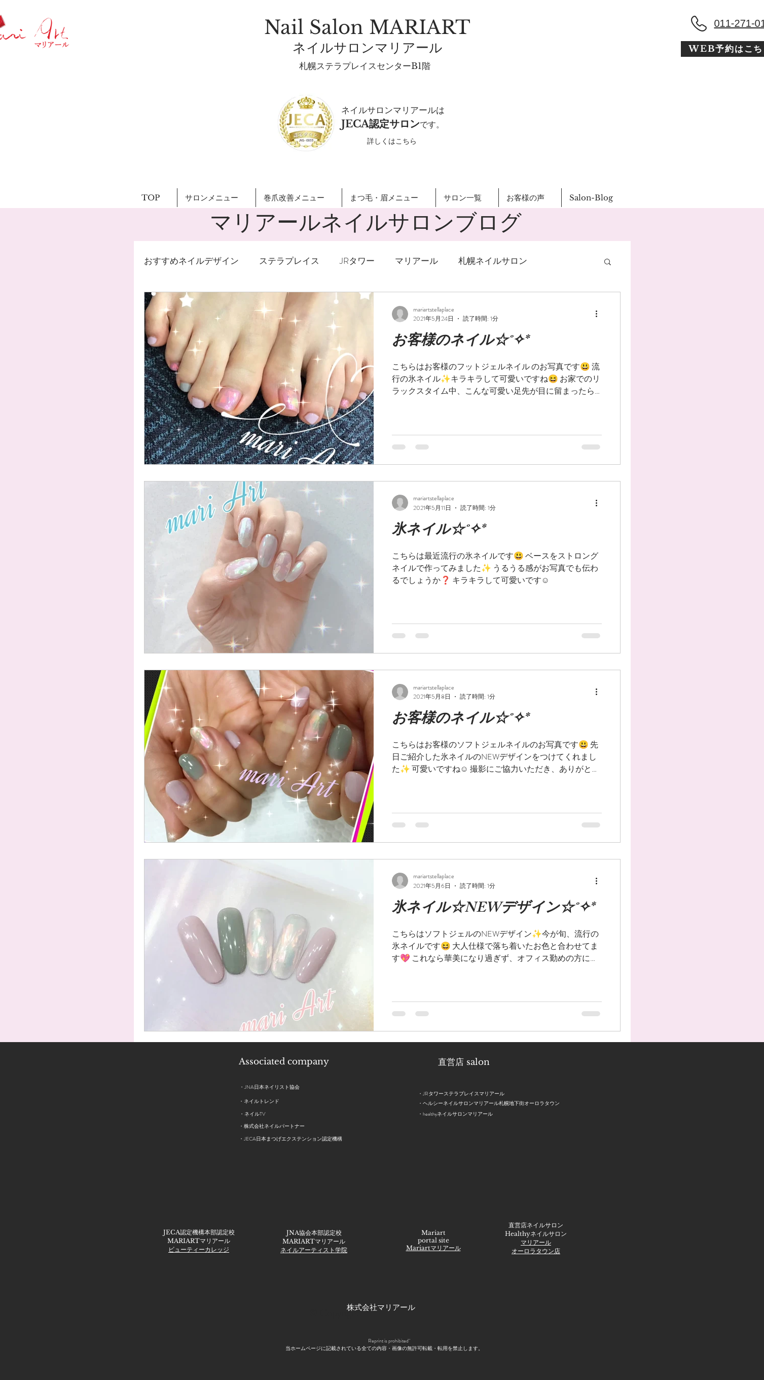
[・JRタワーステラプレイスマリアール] (495, 1093)
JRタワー (357, 261)
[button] (607, 262)
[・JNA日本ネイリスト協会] (293, 1087)
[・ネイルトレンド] (261, 1101)
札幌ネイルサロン (492, 261)
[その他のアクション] (600, 314)
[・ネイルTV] (258, 1114)
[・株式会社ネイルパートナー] (308, 1126)
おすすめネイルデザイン (191, 261)
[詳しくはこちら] (392, 141)
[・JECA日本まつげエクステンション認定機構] (316, 1138)
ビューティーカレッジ (198, 1249)
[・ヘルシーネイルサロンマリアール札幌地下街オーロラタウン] (496, 1103)
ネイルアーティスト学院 (313, 1250)
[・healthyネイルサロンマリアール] (461, 1114)
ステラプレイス (289, 261)
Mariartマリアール (433, 1248)
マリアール (416, 261)
